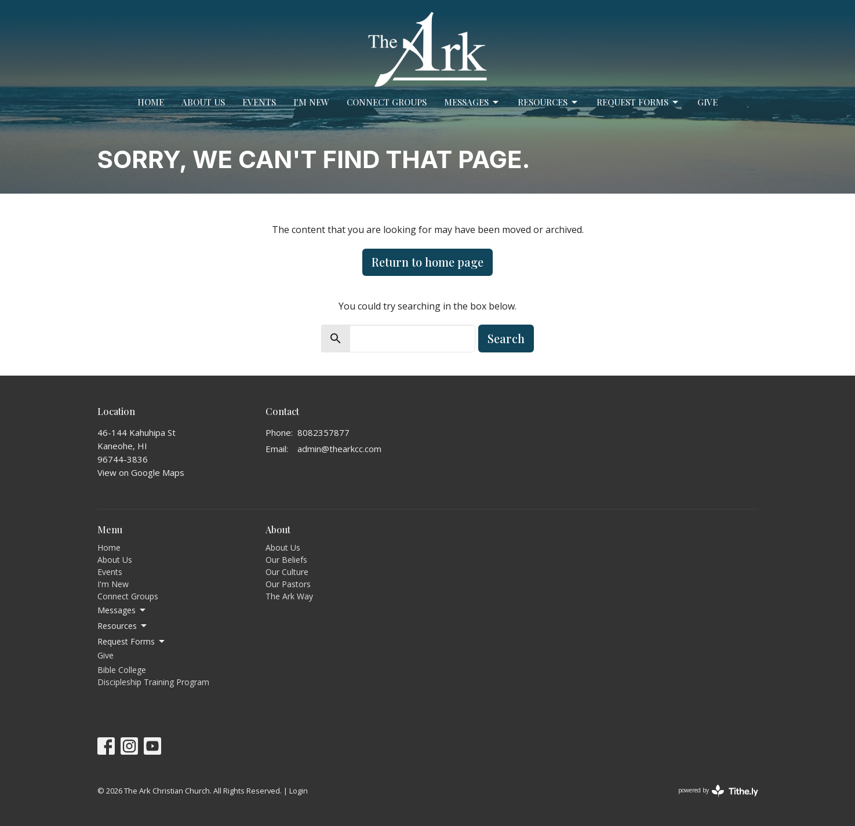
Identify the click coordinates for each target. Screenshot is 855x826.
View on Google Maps (140, 472)
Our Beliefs (286, 559)
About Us (203, 102)
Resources (548, 102)
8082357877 (323, 432)
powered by (718, 790)
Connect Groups (387, 102)
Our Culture (286, 571)
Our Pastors (288, 584)
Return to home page (427, 262)
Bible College (121, 669)
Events (259, 102)
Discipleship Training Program (153, 681)
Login (298, 790)
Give (707, 102)
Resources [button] (122, 626)
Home (150, 102)
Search (506, 338)
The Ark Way (289, 596)
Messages (472, 102)
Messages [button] (122, 610)
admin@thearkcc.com (339, 448)
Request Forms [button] (131, 641)
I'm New (311, 102)
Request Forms (638, 102)
